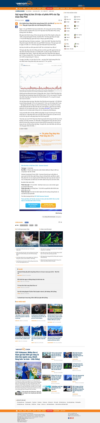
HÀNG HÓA (29, 8)
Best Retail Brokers (50, 404)
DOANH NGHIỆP (56, 8)
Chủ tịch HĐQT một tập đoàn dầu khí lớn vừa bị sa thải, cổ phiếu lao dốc (22, 337)
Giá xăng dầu (77, 402)
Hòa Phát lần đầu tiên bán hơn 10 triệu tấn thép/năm (25, 249)
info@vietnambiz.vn (23, 420)
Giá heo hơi (50, 402)
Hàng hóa (17, 320)
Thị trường (28, 11)
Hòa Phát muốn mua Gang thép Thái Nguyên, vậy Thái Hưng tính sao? (51, 141)
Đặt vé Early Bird (32, 205)
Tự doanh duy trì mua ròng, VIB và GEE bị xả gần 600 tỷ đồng (51, 245)
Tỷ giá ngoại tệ (28, 402)
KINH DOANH (62, 8)
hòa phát (31, 225)
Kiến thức (51, 11)
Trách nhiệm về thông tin (22, 421)
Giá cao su (44, 404)
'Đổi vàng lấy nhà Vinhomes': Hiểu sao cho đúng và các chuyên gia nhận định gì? (31, 393)
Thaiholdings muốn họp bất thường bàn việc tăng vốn (56, 388)
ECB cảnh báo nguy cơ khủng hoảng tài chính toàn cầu (30, 279)
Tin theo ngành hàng (70, 13)
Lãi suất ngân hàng (70, 402)
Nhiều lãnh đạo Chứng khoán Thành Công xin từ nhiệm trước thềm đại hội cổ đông (51, 260)
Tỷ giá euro (45, 402)
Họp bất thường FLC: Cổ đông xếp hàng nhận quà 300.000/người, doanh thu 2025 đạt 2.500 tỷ (55, 338)
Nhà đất (19, 287)
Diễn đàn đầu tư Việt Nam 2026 (61, 404)
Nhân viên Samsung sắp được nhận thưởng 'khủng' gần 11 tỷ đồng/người (78, 377)
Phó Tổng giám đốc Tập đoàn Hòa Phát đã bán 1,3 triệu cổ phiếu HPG (51, 144)
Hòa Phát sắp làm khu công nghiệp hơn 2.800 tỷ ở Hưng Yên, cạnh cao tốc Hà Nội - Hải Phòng (27, 258)
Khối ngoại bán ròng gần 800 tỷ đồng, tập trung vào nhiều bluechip (51, 257)
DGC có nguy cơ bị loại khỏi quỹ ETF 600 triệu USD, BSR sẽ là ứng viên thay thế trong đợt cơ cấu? (78, 389)
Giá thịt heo (34, 404)
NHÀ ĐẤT (43, 8)
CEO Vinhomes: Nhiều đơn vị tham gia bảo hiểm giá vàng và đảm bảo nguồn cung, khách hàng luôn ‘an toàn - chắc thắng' (27, 355)
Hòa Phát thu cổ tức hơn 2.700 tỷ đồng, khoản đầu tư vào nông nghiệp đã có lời (27, 262)
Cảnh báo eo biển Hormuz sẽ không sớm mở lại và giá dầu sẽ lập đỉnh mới (38, 338)
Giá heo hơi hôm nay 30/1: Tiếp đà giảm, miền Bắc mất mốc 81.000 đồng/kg (26, 245)
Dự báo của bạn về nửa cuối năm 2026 (48, 205)
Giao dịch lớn (36, 11)
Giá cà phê (56, 402)
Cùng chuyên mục (46, 229)
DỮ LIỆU (67, 8)
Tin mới (20, 269)
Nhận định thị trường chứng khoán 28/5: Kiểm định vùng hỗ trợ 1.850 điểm (51, 249)
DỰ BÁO (24, 8)
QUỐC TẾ (34, 8)
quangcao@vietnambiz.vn (75, 415)
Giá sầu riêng (27, 404)
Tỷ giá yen (40, 402)
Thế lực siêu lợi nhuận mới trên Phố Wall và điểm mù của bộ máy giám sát (56, 355)
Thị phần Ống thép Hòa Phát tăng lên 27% (50, 134)
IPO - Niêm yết (44, 11)
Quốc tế (18, 281)
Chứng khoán (20, 11)
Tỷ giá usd (34, 402)
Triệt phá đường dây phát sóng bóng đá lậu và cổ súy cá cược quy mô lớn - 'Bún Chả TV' (38, 272)
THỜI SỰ (20, 8)
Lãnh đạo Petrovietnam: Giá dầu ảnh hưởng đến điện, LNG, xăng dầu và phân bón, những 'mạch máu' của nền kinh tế (57, 366)
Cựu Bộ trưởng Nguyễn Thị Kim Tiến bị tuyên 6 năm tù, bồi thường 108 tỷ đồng (36, 291)
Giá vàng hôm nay (20, 402)
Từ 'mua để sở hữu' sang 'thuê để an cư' (27, 285)
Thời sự (18, 293)
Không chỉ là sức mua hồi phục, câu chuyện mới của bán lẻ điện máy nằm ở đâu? (56, 377)
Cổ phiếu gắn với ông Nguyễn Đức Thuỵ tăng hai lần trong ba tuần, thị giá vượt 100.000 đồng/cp (38, 316)
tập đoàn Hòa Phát (24, 225)
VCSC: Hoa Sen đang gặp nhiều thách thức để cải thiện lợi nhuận (30, 146)
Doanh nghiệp (50, 342)
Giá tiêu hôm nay (62, 402)
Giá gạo (38, 404)
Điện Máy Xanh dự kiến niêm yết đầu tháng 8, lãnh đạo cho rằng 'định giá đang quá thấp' (51, 253)
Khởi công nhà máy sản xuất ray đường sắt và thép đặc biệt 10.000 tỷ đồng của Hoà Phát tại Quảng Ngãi (27, 253)
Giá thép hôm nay (20, 404)
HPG (36, 225)
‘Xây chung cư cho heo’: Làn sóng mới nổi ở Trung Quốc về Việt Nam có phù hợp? (22, 316)
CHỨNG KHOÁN (49, 8)
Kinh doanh (19, 275)
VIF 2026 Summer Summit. (42, 196)
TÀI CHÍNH (39, 8)
